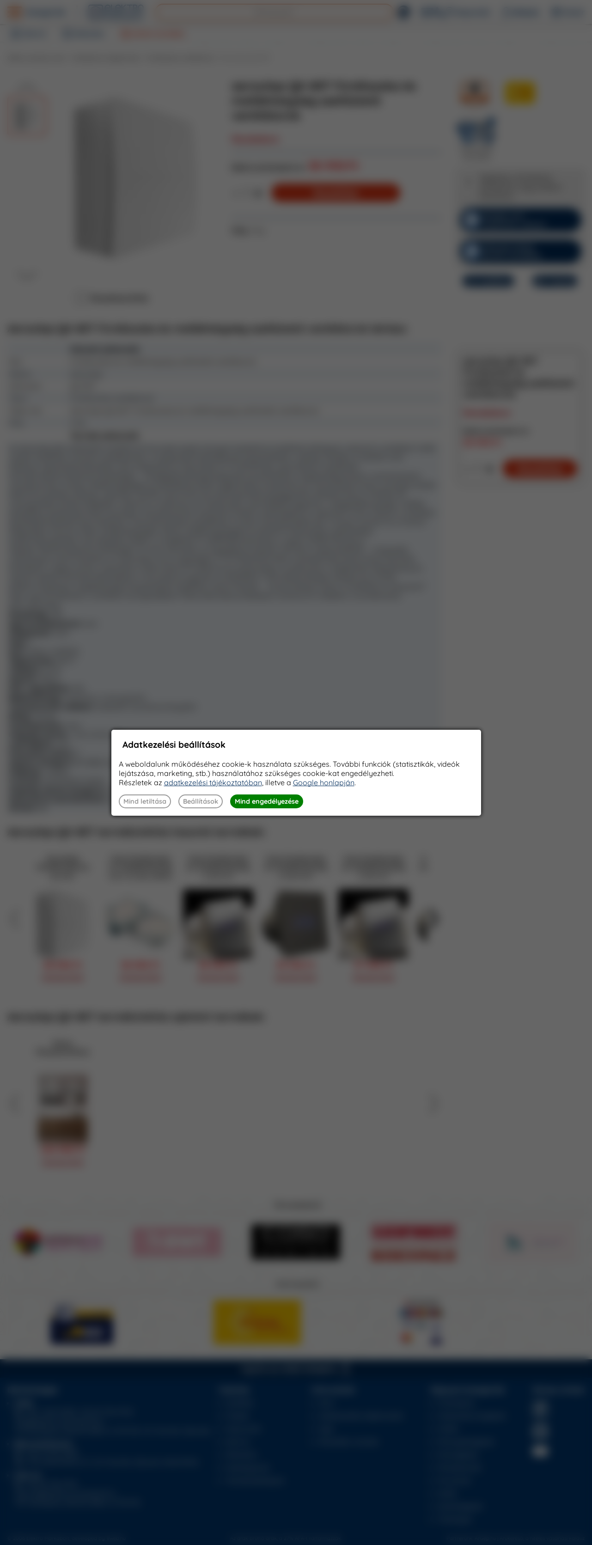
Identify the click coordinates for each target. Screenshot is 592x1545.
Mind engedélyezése (267, 801)
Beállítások (200, 801)
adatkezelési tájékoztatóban (213, 782)
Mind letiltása (144, 801)
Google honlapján (323, 782)
